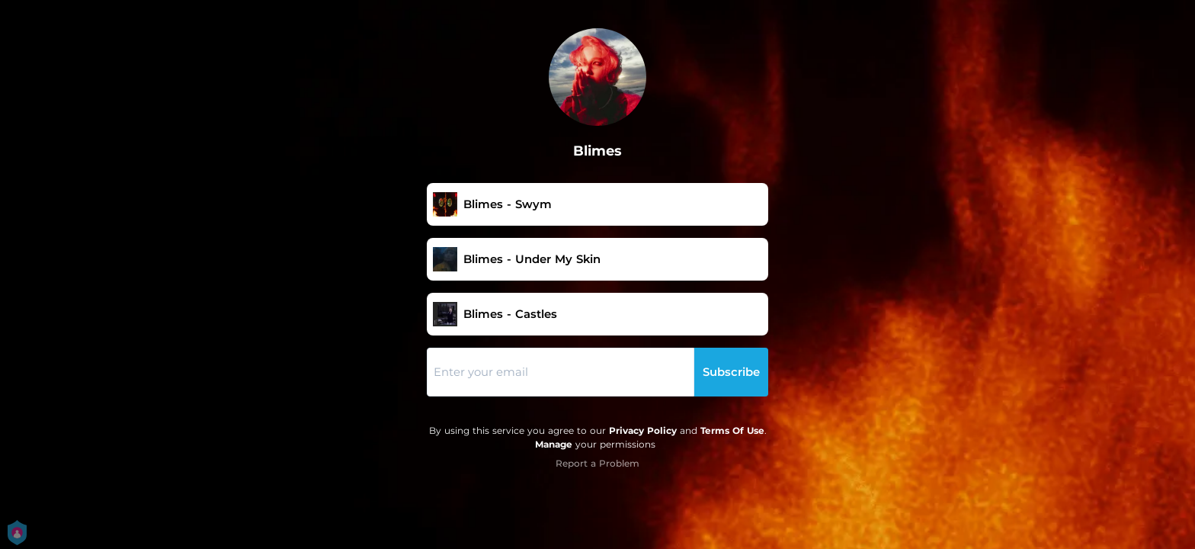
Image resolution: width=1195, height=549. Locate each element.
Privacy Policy (643, 430)
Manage (553, 444)
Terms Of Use (732, 430)
